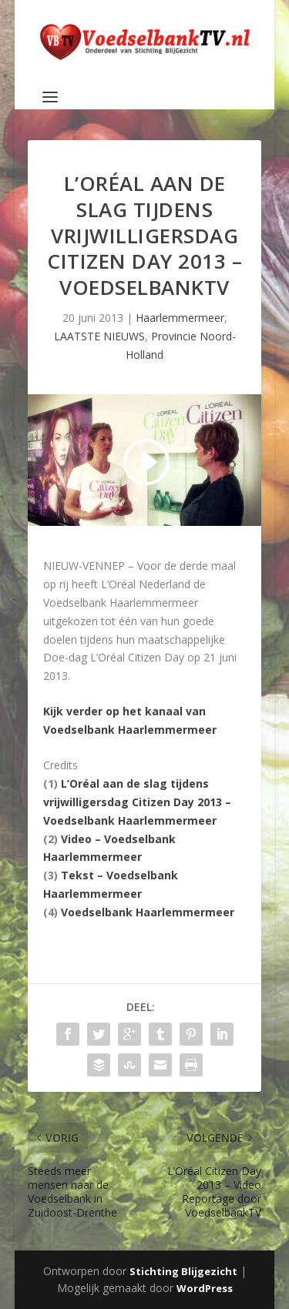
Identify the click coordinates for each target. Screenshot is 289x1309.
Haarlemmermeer (180, 317)
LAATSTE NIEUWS (99, 336)
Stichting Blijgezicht (183, 1271)
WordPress (204, 1288)
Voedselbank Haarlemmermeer (147, 912)
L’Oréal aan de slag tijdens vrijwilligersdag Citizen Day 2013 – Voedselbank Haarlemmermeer (137, 802)
